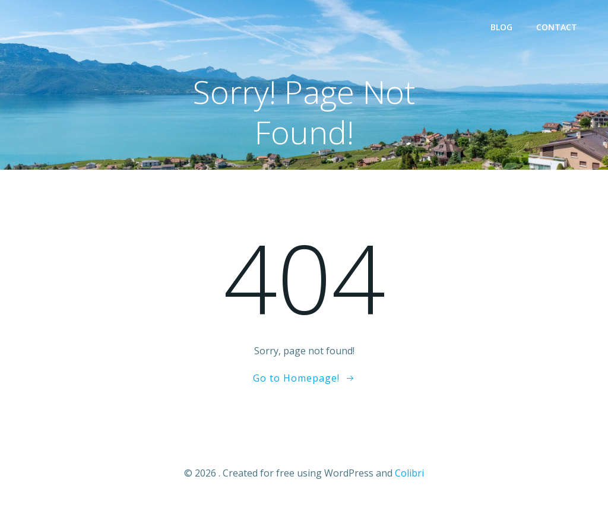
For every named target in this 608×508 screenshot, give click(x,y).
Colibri (409, 473)
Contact (556, 27)
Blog (501, 27)
